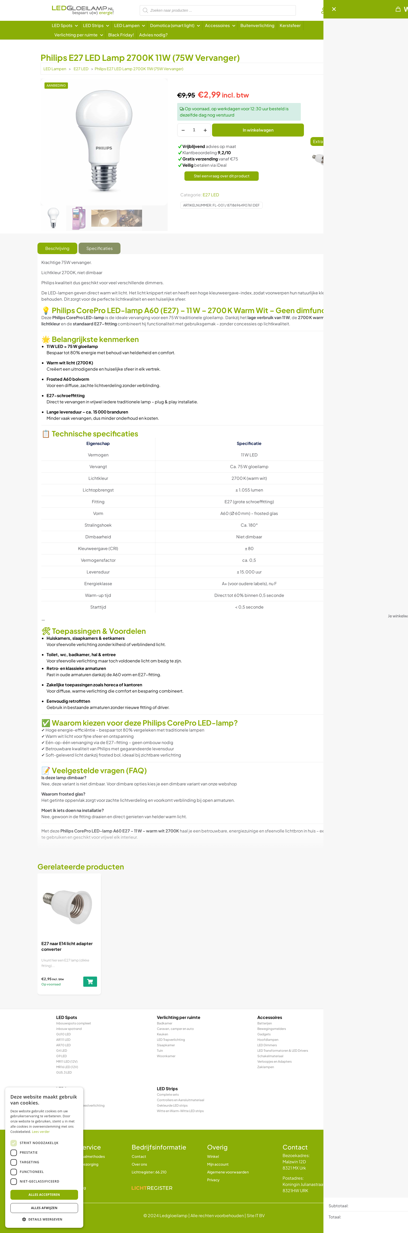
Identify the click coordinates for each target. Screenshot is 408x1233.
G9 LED (61, 1056)
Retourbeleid (67, 1172)
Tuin (160, 1051)
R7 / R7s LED (65, 1116)
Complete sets (168, 1094)
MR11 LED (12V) (67, 1061)
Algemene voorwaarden (228, 1172)
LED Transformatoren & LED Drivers (282, 1051)
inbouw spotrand (69, 1029)
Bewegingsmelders (271, 1029)
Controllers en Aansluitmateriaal (180, 1100)
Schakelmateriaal (270, 1056)
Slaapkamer (166, 1045)
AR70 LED (63, 1045)
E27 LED (81, 68)
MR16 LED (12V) (67, 1067)
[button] (44, 1219)
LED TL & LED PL (67, 1111)
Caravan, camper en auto (175, 1029)
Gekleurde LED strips (172, 1105)
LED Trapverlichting (171, 1040)
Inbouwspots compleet (73, 1023)
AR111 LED (63, 1040)
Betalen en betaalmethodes (80, 1156)
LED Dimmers (267, 1045)
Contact (139, 1156)
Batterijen (264, 1023)
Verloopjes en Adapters (274, 1061)
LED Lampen (54, 68)
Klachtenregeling (71, 1187)
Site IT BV (256, 1215)
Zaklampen (265, 1067)
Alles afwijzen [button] (44, 1208)
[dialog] (44, 1157)
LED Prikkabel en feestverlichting (80, 1105)
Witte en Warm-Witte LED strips (180, 1111)
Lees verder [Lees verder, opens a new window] (41, 1131)
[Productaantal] (194, 130)
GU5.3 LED (64, 1072)
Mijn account (218, 1164)
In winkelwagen (258, 130)
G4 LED (61, 1051)
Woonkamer (166, 1056)
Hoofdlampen (267, 1040)
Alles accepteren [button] (44, 1194)
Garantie (63, 1179)
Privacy (213, 1179)
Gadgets (264, 1034)
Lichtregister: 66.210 (149, 1172)
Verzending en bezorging (77, 1164)
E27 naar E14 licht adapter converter (351, 151)
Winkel (213, 1156)
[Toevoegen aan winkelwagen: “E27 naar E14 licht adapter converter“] (352, 165)
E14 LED (62, 1100)
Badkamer (164, 1023)
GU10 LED (63, 1034)
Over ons (139, 1164)
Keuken (162, 1034)
